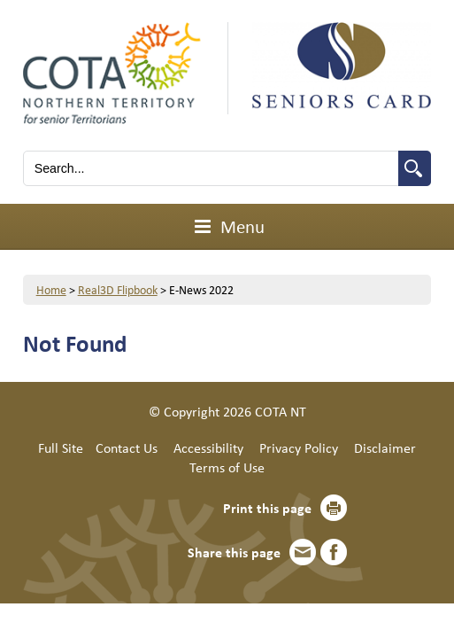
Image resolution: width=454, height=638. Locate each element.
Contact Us (127, 447)
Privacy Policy (298, 447)
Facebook (333, 552)
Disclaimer (385, 447)
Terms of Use (227, 467)
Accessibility (208, 447)
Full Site (60, 447)
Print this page (267, 507)
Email (302, 552)
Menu (227, 226)
